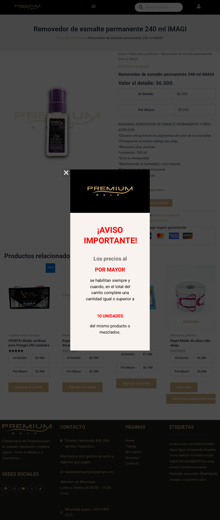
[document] (110, 260)
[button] (66, 172)
